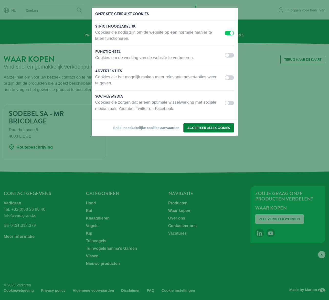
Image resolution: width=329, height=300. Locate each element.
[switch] (229, 33)
